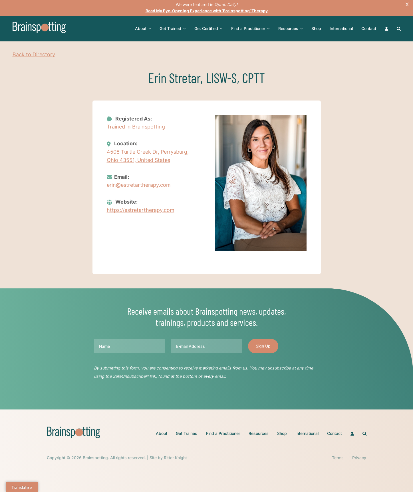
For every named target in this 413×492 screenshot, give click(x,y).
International (341, 28)
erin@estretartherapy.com (139, 185)
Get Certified (208, 28)
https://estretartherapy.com (140, 210)
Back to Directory (34, 54)
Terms (338, 457)
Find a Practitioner (250, 28)
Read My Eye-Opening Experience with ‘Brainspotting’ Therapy (207, 10)
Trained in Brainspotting (136, 127)
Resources (290, 28)
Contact (368, 28)
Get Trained (173, 28)
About (143, 28)
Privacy (359, 457)
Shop (316, 28)
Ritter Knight (175, 457)
